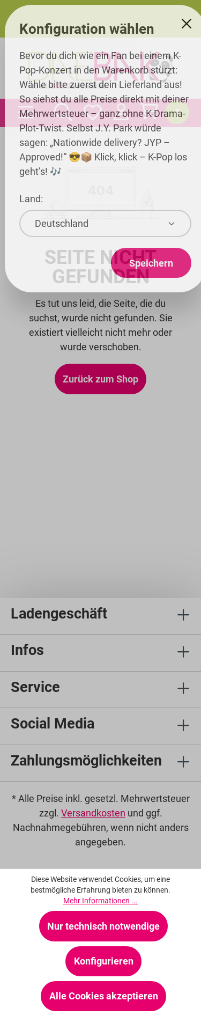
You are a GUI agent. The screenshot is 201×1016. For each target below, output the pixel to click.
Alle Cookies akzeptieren (103, 996)
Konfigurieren (103, 961)
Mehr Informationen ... (100, 900)
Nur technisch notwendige (103, 926)
